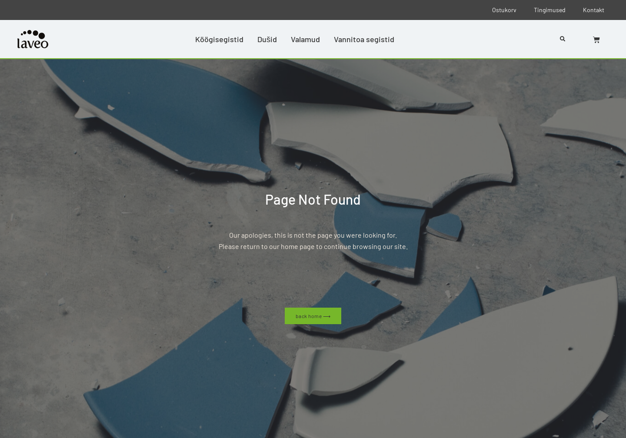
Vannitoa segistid (364, 39)
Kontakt (593, 9)
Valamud (305, 39)
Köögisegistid (219, 39)
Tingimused (550, 9)
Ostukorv (504, 9)
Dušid (267, 39)
